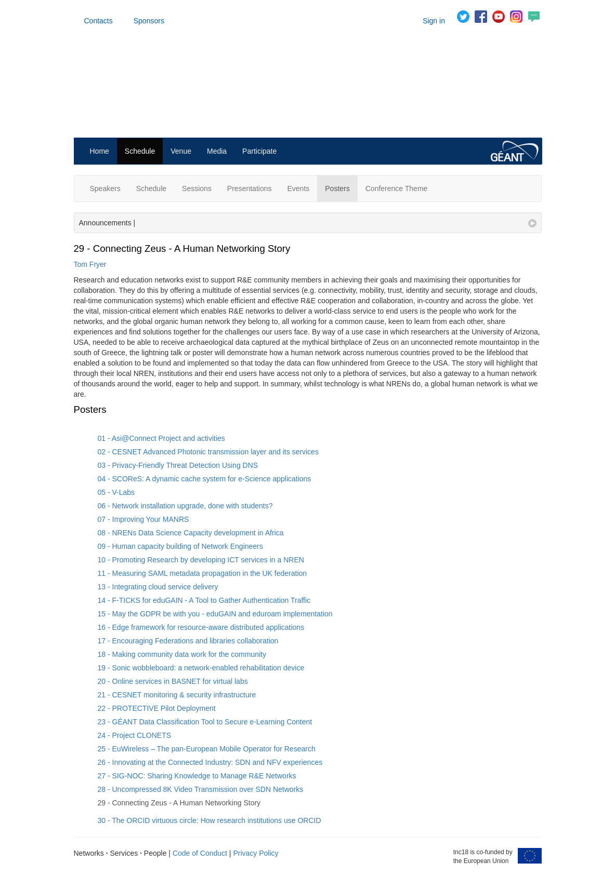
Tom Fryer (90, 264)
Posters (337, 188)
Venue (181, 151)
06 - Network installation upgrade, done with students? (185, 506)
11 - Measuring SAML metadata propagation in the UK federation (202, 573)
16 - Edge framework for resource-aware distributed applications (201, 627)
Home (99, 151)
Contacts (98, 21)
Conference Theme (396, 188)
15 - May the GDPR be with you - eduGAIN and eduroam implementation (215, 614)
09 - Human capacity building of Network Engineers (180, 546)
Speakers (105, 188)
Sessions (197, 188)
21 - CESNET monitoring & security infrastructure (177, 695)
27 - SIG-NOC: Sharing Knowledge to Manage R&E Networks (197, 776)
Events (298, 188)
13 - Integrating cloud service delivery (158, 587)
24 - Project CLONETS (135, 735)
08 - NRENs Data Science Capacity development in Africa (191, 533)
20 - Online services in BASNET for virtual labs (173, 681)
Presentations (249, 188)
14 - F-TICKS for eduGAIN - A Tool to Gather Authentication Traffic (204, 600)
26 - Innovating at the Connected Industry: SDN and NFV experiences (210, 762)
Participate (259, 151)
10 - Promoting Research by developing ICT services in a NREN (201, 560)
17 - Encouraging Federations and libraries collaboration (188, 641)
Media (217, 151)
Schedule (140, 151)
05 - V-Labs (116, 492)
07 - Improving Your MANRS (143, 519)
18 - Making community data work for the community (182, 654)
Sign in (434, 21)
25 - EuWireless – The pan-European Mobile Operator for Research (207, 749)
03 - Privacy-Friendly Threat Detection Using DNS (178, 465)
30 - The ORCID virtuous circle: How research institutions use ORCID (209, 820)
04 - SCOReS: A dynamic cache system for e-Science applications (204, 479)
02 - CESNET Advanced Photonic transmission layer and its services (208, 452)
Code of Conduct (200, 853)
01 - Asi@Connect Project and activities (161, 438)
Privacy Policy (255, 853)
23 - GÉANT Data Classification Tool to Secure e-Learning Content (205, 722)
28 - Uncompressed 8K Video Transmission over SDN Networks (201, 789)
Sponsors (149, 21)
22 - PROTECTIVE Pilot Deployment (157, 708)
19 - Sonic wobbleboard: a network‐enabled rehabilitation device (201, 668)
